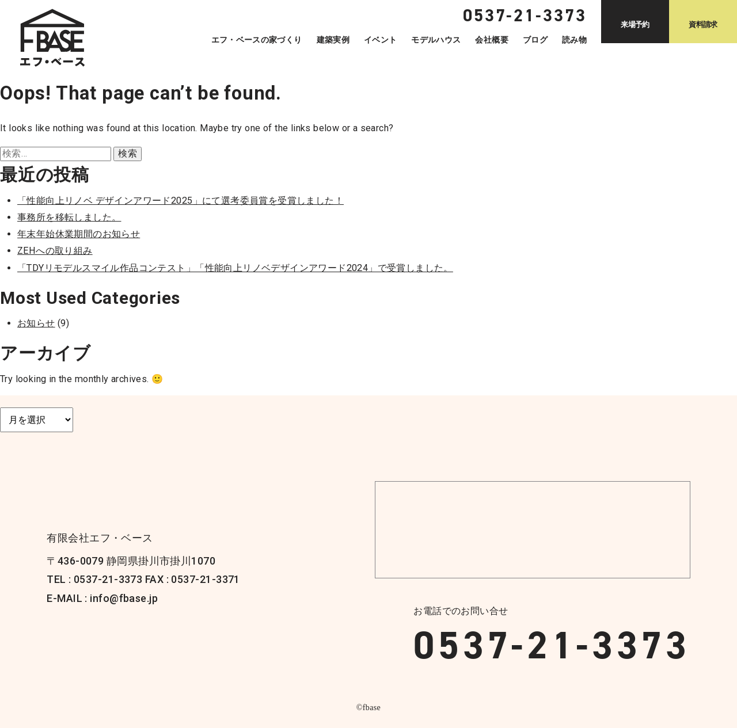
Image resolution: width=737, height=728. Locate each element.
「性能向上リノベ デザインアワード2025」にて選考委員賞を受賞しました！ (180, 200)
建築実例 (333, 39)
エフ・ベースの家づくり (256, 39)
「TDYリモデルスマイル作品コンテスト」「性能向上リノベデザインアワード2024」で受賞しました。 (235, 267)
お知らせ (36, 323)
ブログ (535, 39)
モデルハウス (436, 39)
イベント (380, 39)
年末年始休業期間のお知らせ (78, 233)
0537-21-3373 (551, 645)
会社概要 (491, 39)
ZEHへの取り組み (55, 250)
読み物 (574, 39)
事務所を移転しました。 (69, 217)
